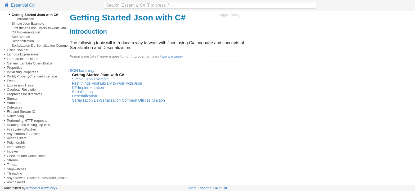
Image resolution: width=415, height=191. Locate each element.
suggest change (230, 15)
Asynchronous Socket (23, 134)
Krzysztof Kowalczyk (41, 188)
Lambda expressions (22, 59)
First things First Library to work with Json (43, 28)
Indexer (12, 151)
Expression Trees (20, 85)
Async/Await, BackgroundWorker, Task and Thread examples (52, 178)
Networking (15, 116)
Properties (14, 68)
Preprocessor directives (24, 94)
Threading (14, 173)
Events (12, 81)
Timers (12, 165)
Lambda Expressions (23, 54)
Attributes (14, 103)
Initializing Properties (22, 72)
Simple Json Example (28, 23)
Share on (208, 188)
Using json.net (17, 50)
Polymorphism (17, 143)
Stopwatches (16, 169)
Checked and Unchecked (26, 156)
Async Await (16, 182)
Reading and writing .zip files (28, 125)
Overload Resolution (22, 90)
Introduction (25, 19)
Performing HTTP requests (27, 121)
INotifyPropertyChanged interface (32, 76)
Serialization (21, 37)
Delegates (14, 107)
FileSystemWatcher (21, 129)
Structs (12, 99)
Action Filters (16, 138)
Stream (12, 160)
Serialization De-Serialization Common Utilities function (53, 45)
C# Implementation (26, 32)
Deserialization (23, 41)
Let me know (172, 56)
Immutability (16, 147)
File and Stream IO (21, 112)
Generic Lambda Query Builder (30, 63)
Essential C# (19, 5)
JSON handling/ (81, 70)
